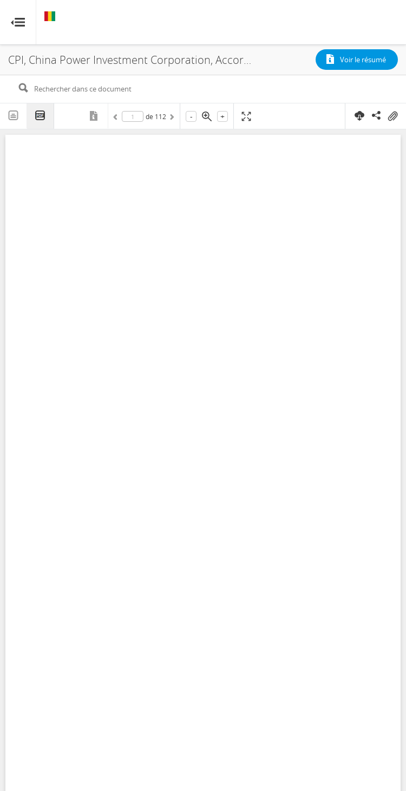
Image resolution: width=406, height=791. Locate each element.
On (392, 116)
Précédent (117, 118)
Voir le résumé (363, 59)
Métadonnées (94, 115)
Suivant (171, 118)
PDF (40, 116)
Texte (13, 115)
